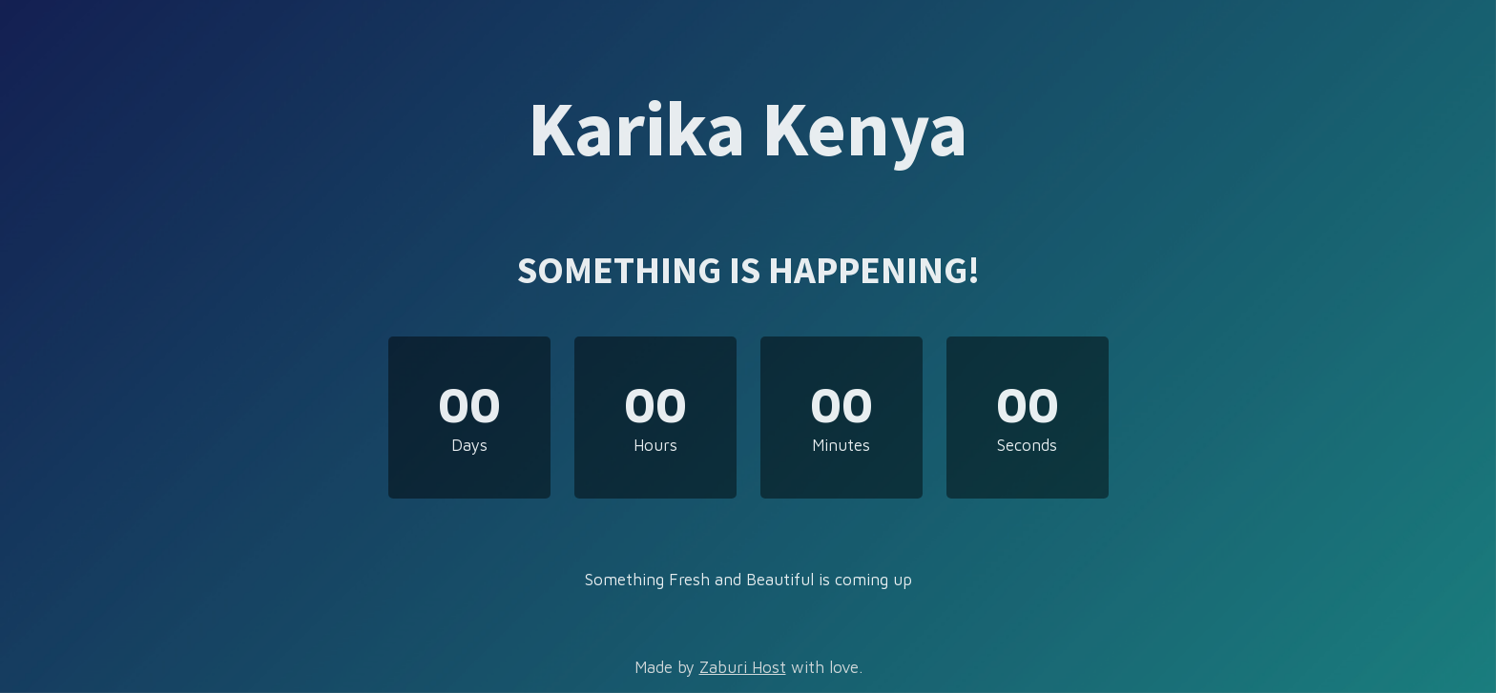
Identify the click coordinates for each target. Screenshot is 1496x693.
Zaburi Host (742, 667)
